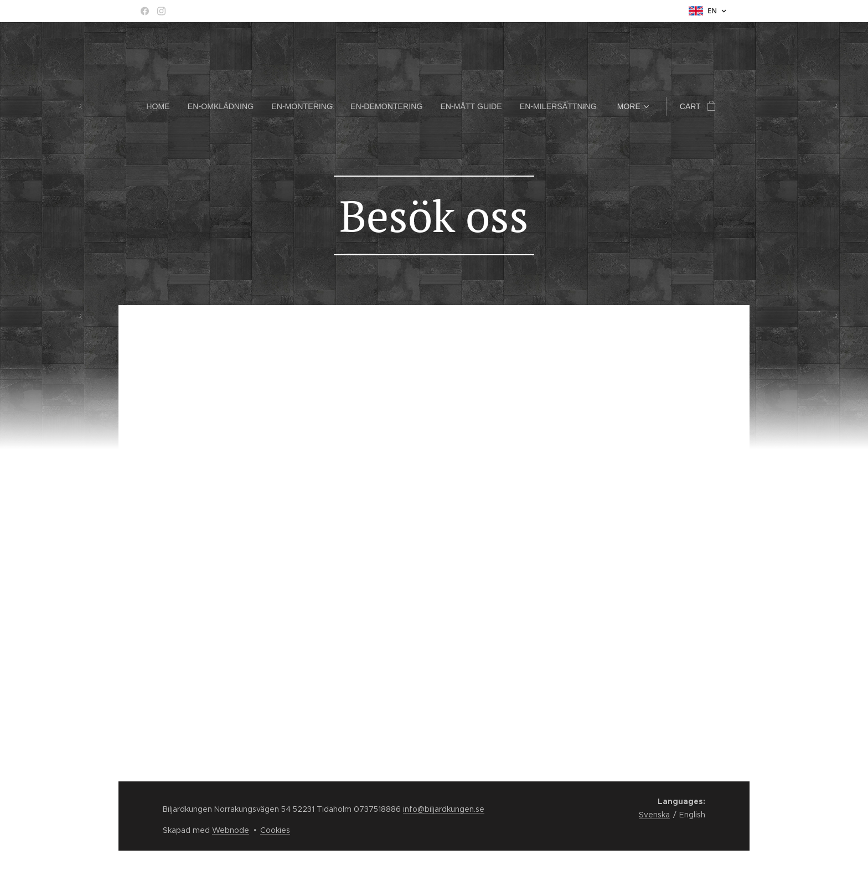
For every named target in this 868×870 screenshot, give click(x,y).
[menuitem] (164, 106)
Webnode (230, 830)
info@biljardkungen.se (443, 809)
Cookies (275, 830)
